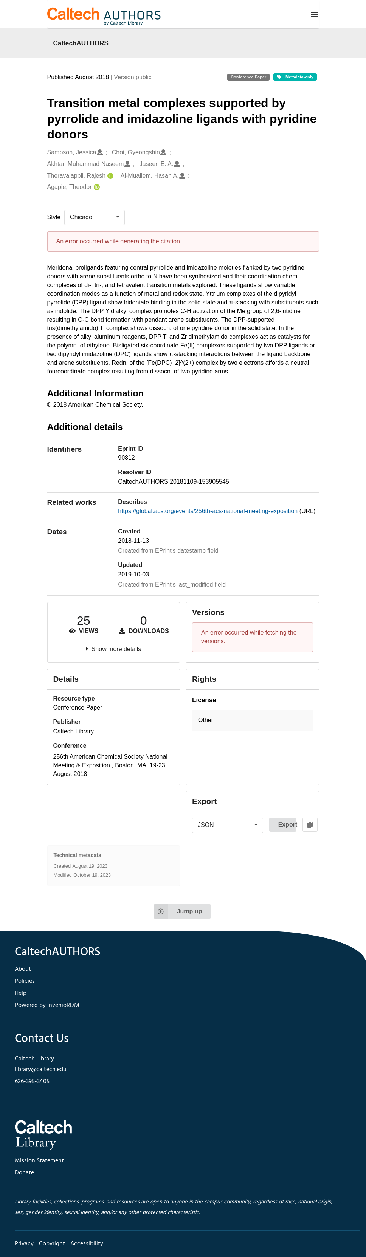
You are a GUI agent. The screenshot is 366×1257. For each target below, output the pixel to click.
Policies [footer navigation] (25, 981)
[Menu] (314, 14)
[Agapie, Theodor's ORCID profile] (96, 187)
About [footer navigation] (23, 969)
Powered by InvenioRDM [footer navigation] (47, 1005)
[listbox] (94, 217)
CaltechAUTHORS (81, 43)
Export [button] (287, 824)
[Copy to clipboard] (310, 825)
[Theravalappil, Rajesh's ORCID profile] (109, 176)
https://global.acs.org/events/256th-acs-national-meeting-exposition (208, 511)
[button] (252, 720)
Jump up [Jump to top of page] (178, 911)
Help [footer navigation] (20, 993)
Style (54, 217)
